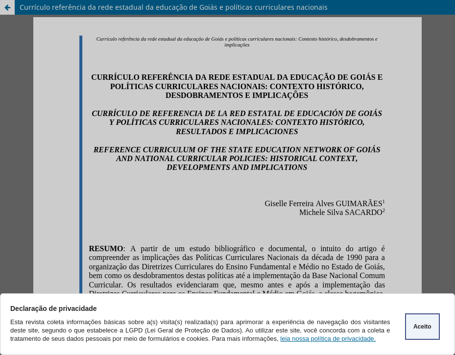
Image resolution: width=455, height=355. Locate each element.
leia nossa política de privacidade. (328, 338)
